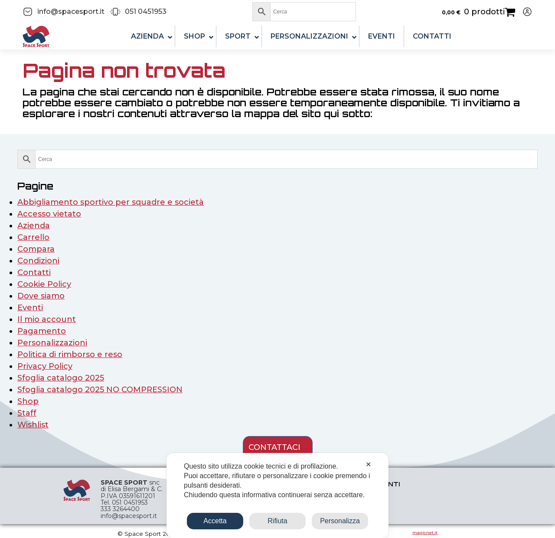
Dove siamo (41, 296)
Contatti (34, 272)
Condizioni (38, 261)
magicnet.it (424, 532)
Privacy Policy (44, 366)
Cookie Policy (44, 284)
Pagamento (41, 331)
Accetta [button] (214, 521)
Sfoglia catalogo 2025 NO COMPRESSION (100, 389)
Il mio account (46, 319)
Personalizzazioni (52, 343)
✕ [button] (368, 464)
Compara (36, 249)
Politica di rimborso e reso (69, 354)
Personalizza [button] (340, 521)
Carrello (33, 237)
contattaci (274, 447)
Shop (28, 401)
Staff (26, 413)
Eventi (30, 307)
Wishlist (33, 425)
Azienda (33, 225)
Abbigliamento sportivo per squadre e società (110, 202)
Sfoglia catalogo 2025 (60, 378)
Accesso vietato (49, 214)
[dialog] (277, 495)
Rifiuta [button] (277, 521)
